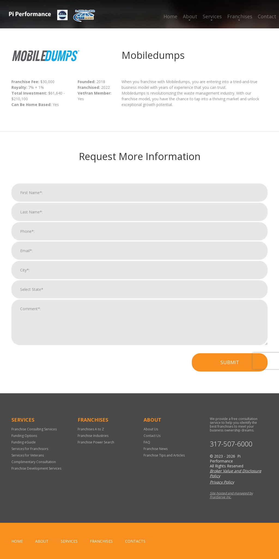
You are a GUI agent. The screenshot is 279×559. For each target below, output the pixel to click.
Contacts (135, 541)
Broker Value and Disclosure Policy (235, 473)
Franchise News (156, 448)
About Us (151, 429)
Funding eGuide (23, 442)
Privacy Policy (222, 482)
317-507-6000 (231, 443)
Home (170, 16)
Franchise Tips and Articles (164, 455)
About (190, 16)
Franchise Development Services (36, 468)
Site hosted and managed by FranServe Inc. (231, 495)
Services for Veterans (27, 455)
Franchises (239, 16)
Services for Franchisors (29, 448)
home (17, 541)
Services (212, 16)
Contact (267, 16)
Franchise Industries (93, 435)
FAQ (147, 442)
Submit (229, 368)
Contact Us (152, 435)
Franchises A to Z (91, 429)
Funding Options (24, 435)
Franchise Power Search (96, 442)
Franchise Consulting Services (34, 429)
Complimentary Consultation (33, 462)
